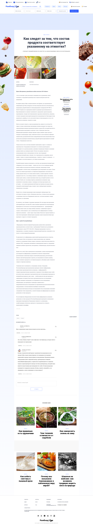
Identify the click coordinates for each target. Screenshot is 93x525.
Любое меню (51, 11)
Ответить (20, 345)
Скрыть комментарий (27, 345)
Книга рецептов (63, 2)
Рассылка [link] (60, 499)
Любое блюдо (30, 11)
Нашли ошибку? (73, 316)
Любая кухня (41, 11)
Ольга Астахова (20, 86)
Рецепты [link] (26, 499)
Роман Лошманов (21, 84)
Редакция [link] (49, 499)
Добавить (74, 2)
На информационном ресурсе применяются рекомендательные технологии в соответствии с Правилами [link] (44, 511)
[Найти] (40, 6)
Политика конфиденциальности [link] (51, 505)
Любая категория (19, 11)
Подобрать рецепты (74, 11)
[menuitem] (9, 2)
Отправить (36, 389)
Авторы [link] (37, 499)
